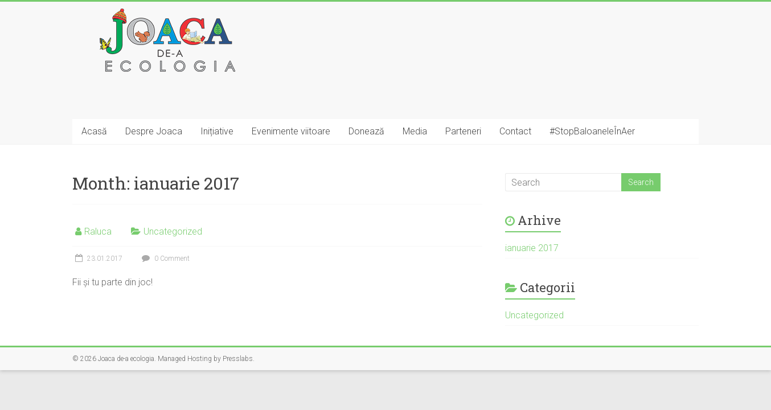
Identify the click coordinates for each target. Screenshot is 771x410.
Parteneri (463, 131)
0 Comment (164, 259)
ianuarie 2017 (532, 248)
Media (415, 131)
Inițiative (216, 131)
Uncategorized (172, 231)
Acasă (94, 131)
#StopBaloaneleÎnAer (592, 131)
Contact (515, 131)
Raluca (98, 231)
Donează (366, 131)
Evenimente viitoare (291, 131)
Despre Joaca (153, 131)
